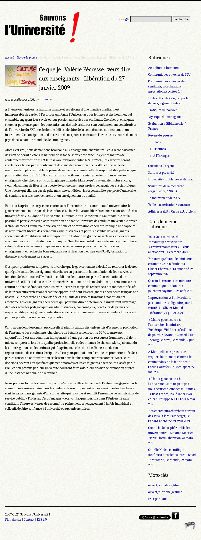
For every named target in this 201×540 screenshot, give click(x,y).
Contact (29, 519)
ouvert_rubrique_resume (165, 492)
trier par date (157, 499)
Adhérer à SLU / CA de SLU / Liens (172, 211)
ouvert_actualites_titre (163, 485)
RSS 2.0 (42, 519)
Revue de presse (27, 57)
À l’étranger (161, 156)
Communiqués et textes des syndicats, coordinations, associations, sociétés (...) (167, 86)
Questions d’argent (161, 166)
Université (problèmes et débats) (170, 179)
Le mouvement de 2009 (164, 198)
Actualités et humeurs (163, 68)
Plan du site (13, 519)
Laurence (47, 99)
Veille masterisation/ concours (169, 205)
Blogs (157, 142)
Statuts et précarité (161, 173)
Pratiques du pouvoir (162, 110)
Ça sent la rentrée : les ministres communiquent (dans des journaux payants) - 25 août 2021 (170, 286)
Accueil (9, 57)
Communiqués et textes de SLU (169, 74)
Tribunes (159, 149)
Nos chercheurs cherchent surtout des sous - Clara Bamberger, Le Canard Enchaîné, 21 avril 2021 (171, 416)
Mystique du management (166, 117)
